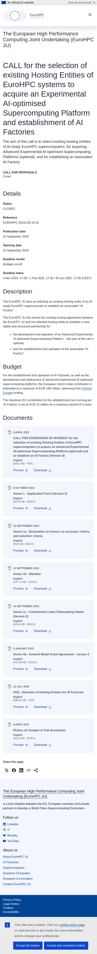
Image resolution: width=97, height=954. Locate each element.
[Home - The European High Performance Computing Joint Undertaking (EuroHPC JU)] (24, 15)
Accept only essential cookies (66, 945)
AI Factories (11, 862)
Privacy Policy (12, 899)
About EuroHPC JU (15, 856)
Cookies (8, 907)
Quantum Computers (16, 873)
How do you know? (81, 2)
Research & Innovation (18, 878)
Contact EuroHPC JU (17, 884)
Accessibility (11, 911)
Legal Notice (11, 903)
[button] (20, 470)
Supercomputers (13, 867)
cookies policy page (72, 924)
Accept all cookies (28, 945)
